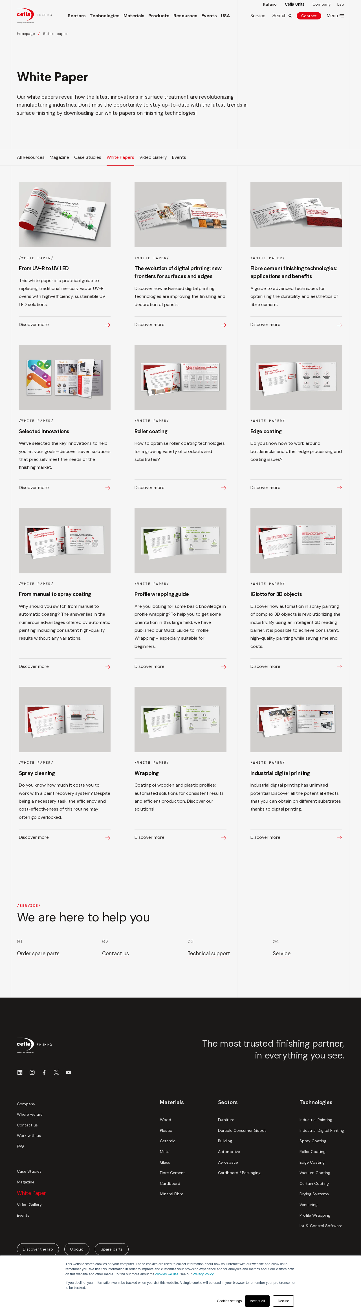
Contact (309, 15)
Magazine (25, 1182)
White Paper (31, 1193)
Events (209, 16)
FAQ (20, 1146)
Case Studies (29, 1171)
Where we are (30, 1114)
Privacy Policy (203, 1274)
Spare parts (112, 1249)
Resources (185, 16)
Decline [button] (283, 1301)
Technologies (105, 16)
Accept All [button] (257, 1301)
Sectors (77, 16)
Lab (340, 4)
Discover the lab (38, 1249)
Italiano (270, 4)
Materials (134, 16)
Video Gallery (29, 1204)
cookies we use (167, 1274)
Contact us (27, 1125)
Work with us (29, 1135)
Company (321, 4)
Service (257, 16)
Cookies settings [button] (229, 1301)
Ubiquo (76, 1249)
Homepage (26, 34)
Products (159, 16)
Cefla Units (294, 4)
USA (225, 16)
